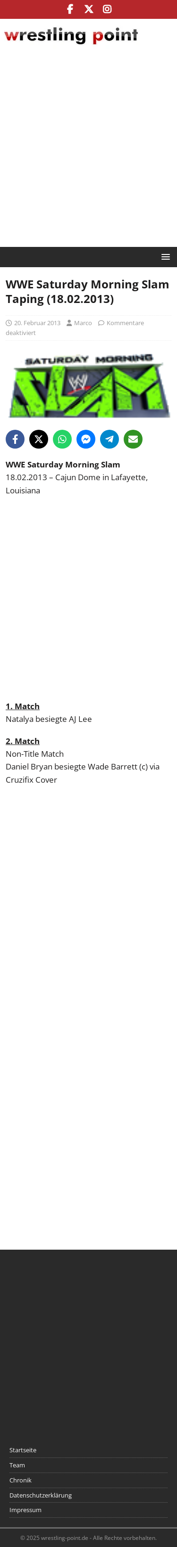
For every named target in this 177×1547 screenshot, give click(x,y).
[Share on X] (38, 439)
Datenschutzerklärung (40, 1495)
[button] (164, 256)
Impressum (25, 1510)
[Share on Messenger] (85, 439)
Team (17, 1465)
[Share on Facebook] (15, 439)
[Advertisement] (88, 149)
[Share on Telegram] (109, 439)
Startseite (22, 1450)
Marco (83, 323)
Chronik (20, 1480)
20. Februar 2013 (37, 323)
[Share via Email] (133, 439)
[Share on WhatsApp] (62, 439)
